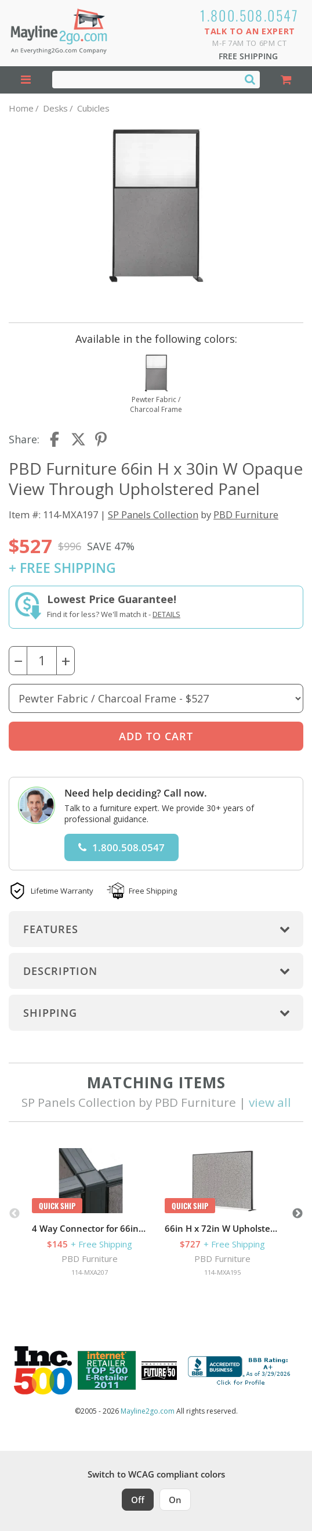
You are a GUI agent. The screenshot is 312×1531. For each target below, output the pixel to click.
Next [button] (297, 1214)
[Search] (250, 79)
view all (270, 1102)
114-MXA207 (89, 1272)
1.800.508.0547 (249, 15)
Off (137, 1499)
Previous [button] (14, 1214)
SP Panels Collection (153, 514)
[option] (89, 1213)
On (175, 1499)
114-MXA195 (222, 1272)
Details (166, 614)
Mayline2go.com (148, 1411)
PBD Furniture (245, 514)
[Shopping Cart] (286, 80)
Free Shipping (248, 56)
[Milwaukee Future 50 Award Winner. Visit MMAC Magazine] (159, 1370)
